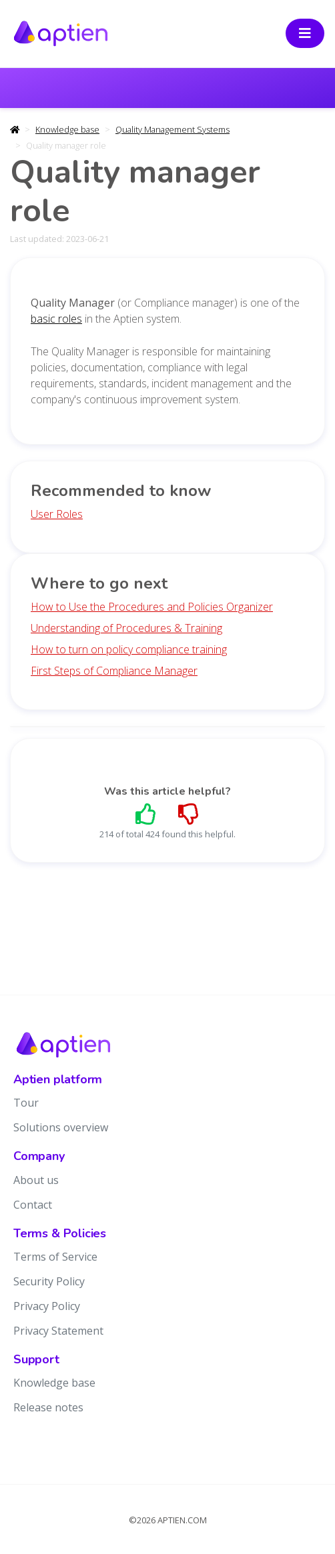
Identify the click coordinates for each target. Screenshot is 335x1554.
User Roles (57, 514)
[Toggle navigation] (305, 33)
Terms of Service (55, 1256)
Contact (32, 1204)
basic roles (56, 318)
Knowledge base (67, 129)
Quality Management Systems (172, 129)
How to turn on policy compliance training (129, 649)
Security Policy (49, 1281)
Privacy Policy (46, 1306)
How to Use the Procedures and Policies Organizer (152, 606)
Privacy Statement (58, 1330)
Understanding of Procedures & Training (126, 628)
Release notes (48, 1407)
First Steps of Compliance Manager (114, 670)
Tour (26, 1102)
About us (36, 1180)
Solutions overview (60, 1127)
